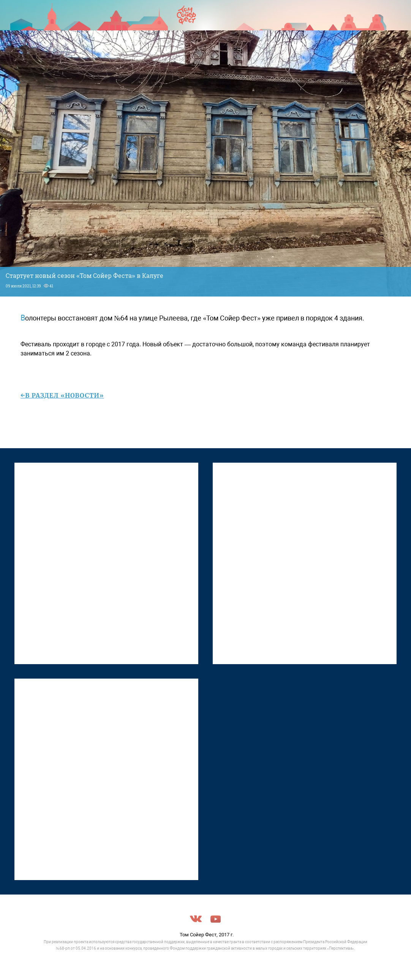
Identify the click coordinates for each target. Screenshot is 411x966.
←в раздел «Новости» (62, 395)
